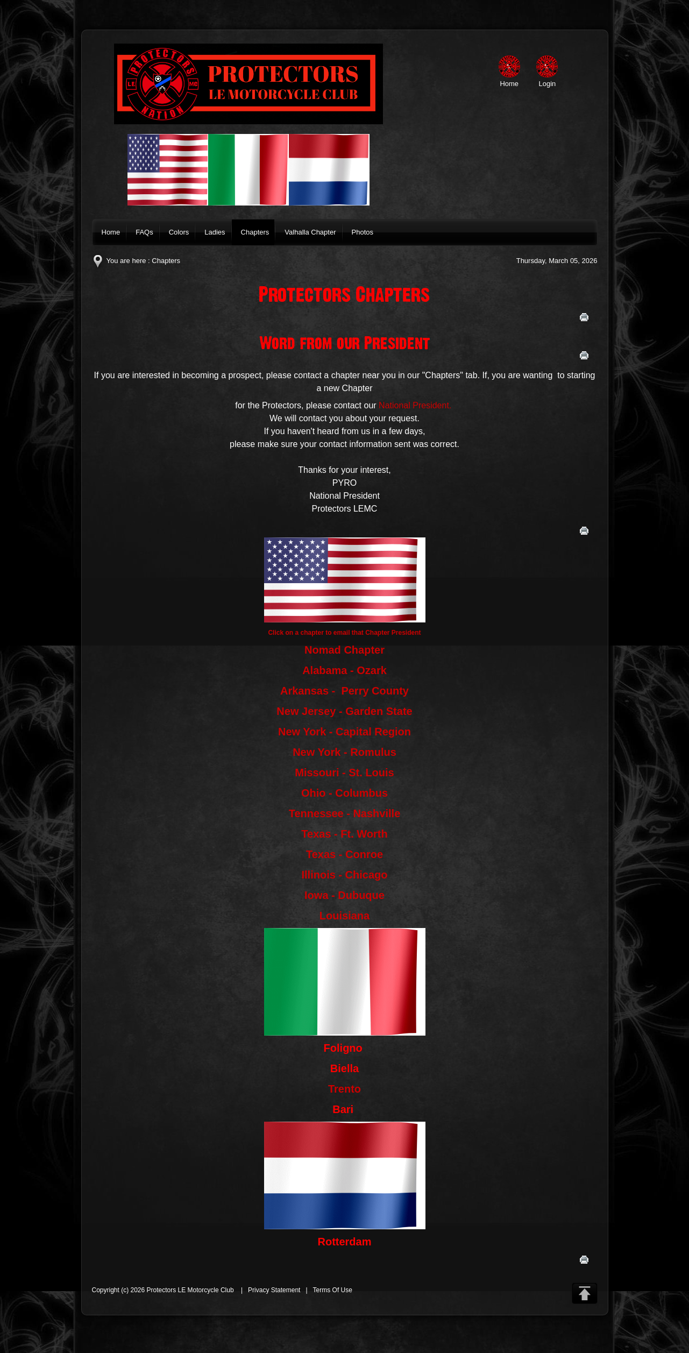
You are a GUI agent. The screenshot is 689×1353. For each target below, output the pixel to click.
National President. (415, 405)
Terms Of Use (332, 1290)
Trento (344, 1089)
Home (509, 84)
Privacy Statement (274, 1290)
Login (547, 84)
